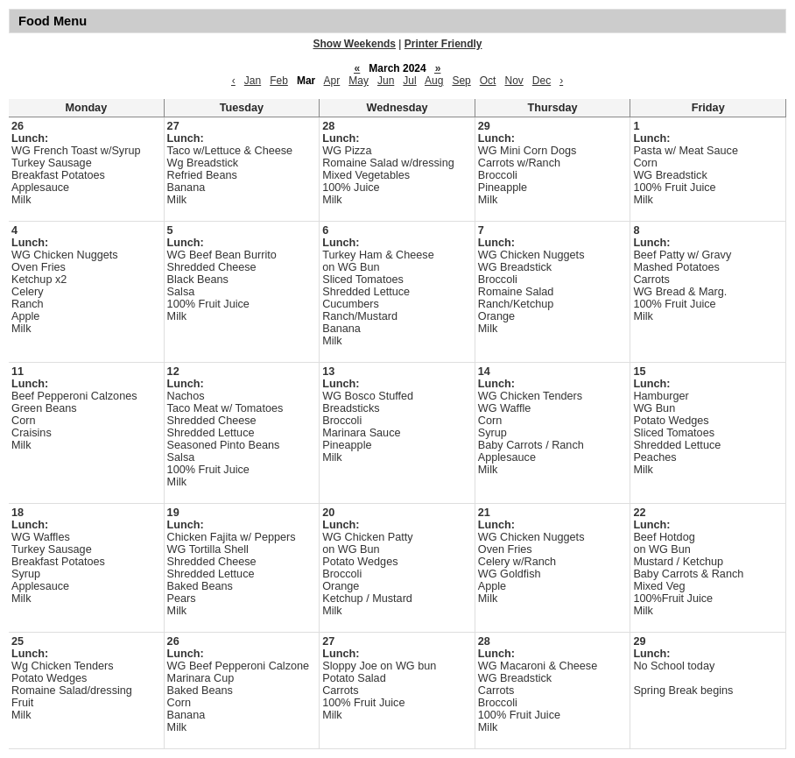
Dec (541, 80)
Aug (434, 80)
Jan (252, 80)
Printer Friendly (443, 44)
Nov (513, 80)
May (358, 80)
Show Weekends (354, 44)
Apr (332, 80)
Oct (488, 80)
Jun (385, 80)
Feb (279, 80)
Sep (461, 80)
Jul (409, 80)
